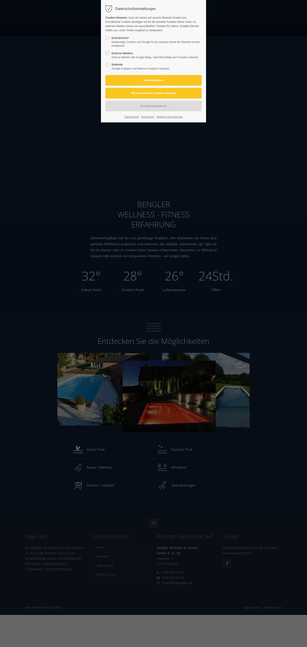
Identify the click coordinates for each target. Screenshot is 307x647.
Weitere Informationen (170, 116)
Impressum (147, 116)
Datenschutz (131, 116)
